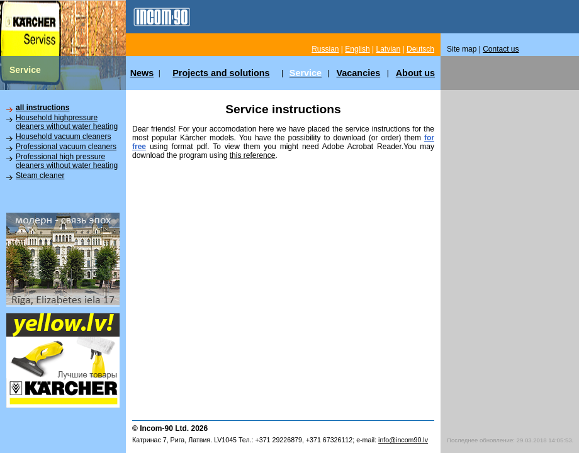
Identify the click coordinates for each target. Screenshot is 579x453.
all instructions (42, 107)
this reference (253, 155)
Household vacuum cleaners (63, 136)
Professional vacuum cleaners (66, 146)
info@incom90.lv (403, 440)
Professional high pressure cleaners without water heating (67, 161)
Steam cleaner (40, 175)
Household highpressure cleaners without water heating (67, 122)
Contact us (501, 49)
